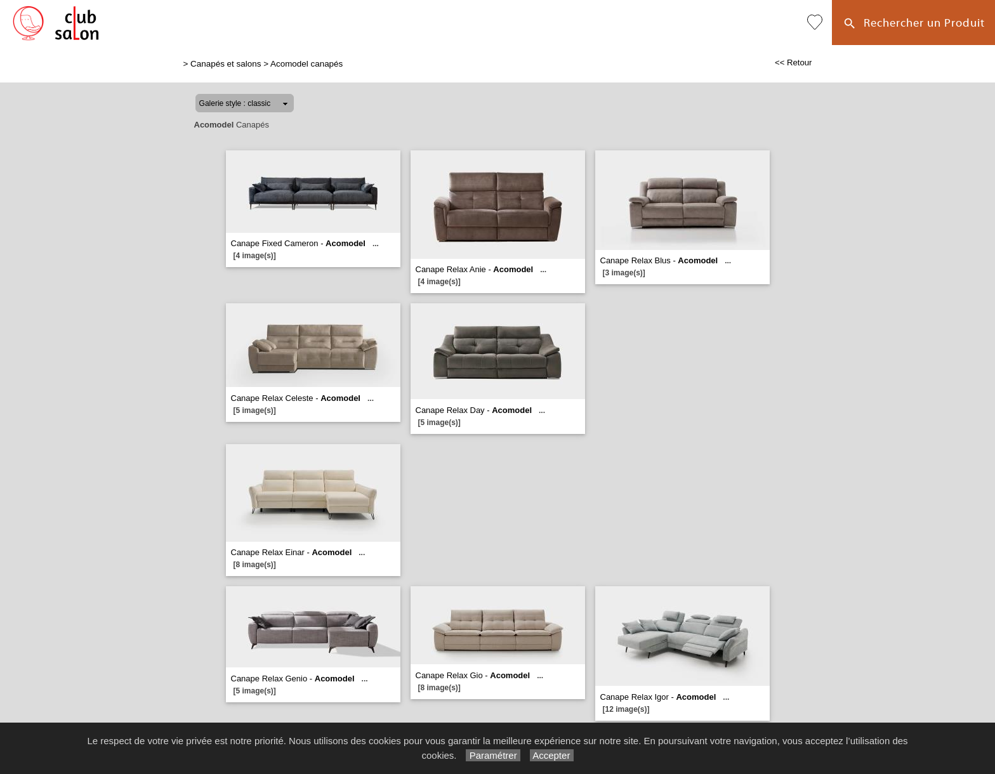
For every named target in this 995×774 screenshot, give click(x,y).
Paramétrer (492, 755)
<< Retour (793, 62)
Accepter (551, 755)
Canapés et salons (225, 64)
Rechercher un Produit (913, 24)
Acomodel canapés (306, 64)
